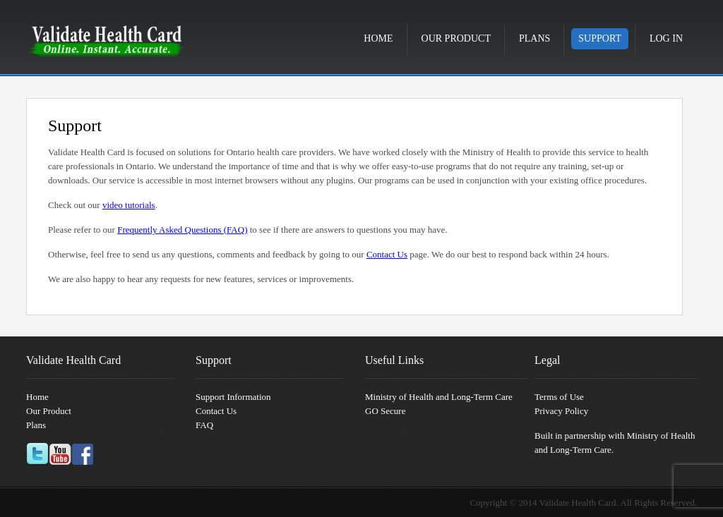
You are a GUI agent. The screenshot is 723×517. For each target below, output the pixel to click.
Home (378, 38)
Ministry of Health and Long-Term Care (439, 396)
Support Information (233, 396)
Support (599, 38)
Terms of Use (559, 396)
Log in (666, 38)
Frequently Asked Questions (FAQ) (182, 229)
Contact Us (386, 254)
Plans (534, 38)
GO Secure (385, 411)
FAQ (204, 425)
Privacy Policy (561, 411)
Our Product (456, 38)
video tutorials (128, 205)
